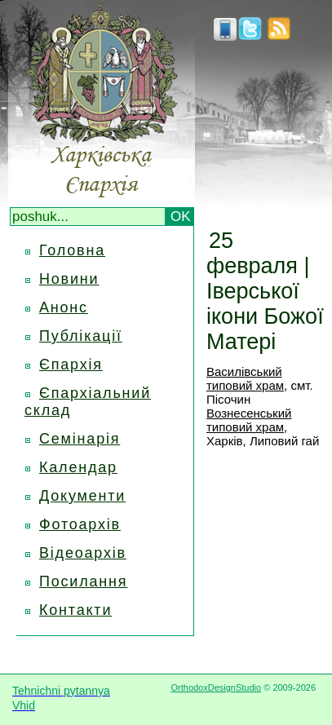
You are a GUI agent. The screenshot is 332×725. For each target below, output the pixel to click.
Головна (72, 250)
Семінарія (79, 439)
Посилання (83, 581)
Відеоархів (82, 553)
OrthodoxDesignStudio (215, 687)
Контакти (75, 610)
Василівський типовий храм (245, 378)
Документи (82, 496)
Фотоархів (80, 524)
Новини (69, 279)
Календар (78, 467)
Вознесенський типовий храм (248, 420)
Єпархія (71, 364)
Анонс (63, 307)
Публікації (80, 336)
